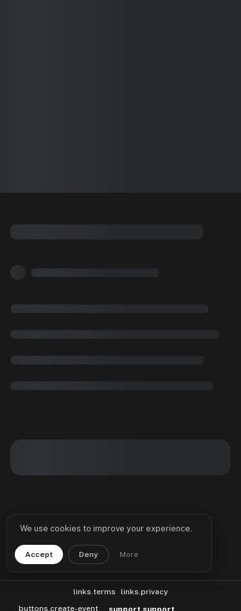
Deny (89, 554)
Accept (39, 554)
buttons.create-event (58, 602)
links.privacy (144, 585)
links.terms (94, 585)
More (128, 554)
